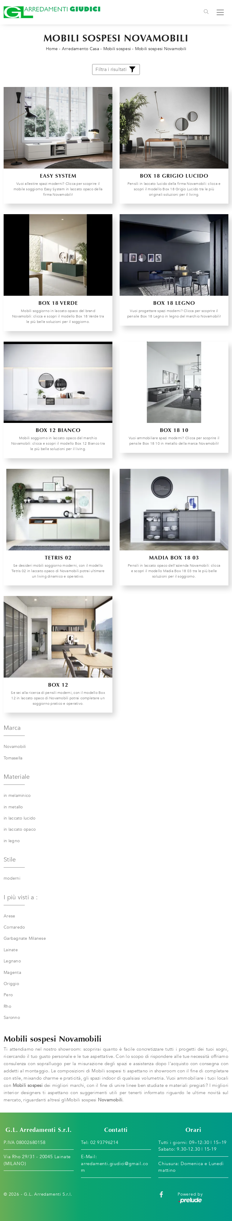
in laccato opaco (20, 829)
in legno (12, 841)
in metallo (13, 807)
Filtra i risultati (116, 69)
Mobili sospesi (117, 49)
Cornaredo (14, 927)
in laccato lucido (19, 818)
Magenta (12, 972)
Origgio (11, 984)
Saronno (12, 1017)
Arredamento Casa (80, 49)
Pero (8, 995)
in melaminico (17, 795)
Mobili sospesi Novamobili (160, 49)
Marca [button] (12, 728)
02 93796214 (104, 1142)
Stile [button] (10, 859)
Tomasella (13, 758)
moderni (12, 878)
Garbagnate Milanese (25, 938)
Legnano (12, 961)
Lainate (11, 950)
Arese (9, 916)
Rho (7, 1006)
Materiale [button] (17, 777)
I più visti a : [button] (21, 897)
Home (52, 49)
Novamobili (15, 746)
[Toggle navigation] (206, 12)
